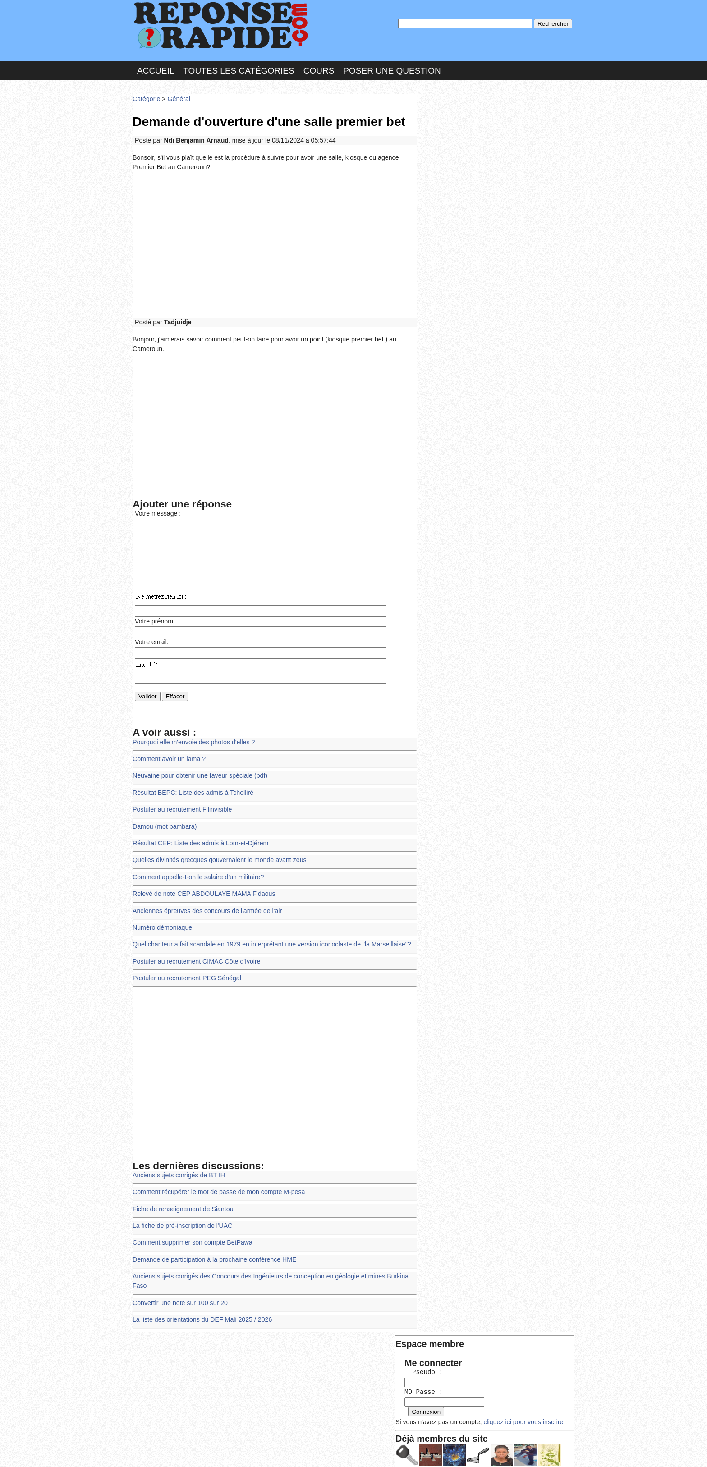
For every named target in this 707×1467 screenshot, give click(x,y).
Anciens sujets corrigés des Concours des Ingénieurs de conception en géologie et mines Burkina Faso (274, 1272)
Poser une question (392, 69)
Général (177, 96)
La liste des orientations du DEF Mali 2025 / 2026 (200, 1304)
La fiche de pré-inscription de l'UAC (181, 1223)
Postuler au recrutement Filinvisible (181, 813)
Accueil (155, 69)
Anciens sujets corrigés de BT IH (177, 1173)
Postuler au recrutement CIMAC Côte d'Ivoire (195, 961)
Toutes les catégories (238, 69)
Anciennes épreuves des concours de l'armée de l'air (205, 912)
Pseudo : (447, 132)
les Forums (264, 1451)
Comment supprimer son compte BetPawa (191, 1239)
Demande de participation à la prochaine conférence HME (212, 1255)
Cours (319, 69)
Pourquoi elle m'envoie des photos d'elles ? (192, 747)
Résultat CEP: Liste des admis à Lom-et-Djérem (199, 846)
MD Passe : (447, 151)
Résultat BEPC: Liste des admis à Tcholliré (191, 796)
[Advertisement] (275, 241)
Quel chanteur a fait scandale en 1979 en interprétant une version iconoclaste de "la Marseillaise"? (268, 944)
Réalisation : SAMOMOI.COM (423, 1451)
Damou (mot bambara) (164, 829)
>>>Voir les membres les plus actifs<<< (477, 312)
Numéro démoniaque (161, 928)
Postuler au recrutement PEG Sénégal (185, 977)
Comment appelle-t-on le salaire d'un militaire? (196, 879)
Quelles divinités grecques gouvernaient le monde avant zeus (217, 862)
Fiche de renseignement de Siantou (181, 1206)
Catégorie (146, 96)
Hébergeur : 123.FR (329, 1451)
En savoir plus (346, 1436)
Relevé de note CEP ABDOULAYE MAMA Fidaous (202, 895)
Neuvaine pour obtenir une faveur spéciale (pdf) (198, 780)
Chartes (150, 1451)
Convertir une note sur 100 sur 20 (179, 1288)
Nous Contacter (204, 1451)
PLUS (489, 1451)
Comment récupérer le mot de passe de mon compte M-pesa (216, 1190)
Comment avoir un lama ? (168, 764)
